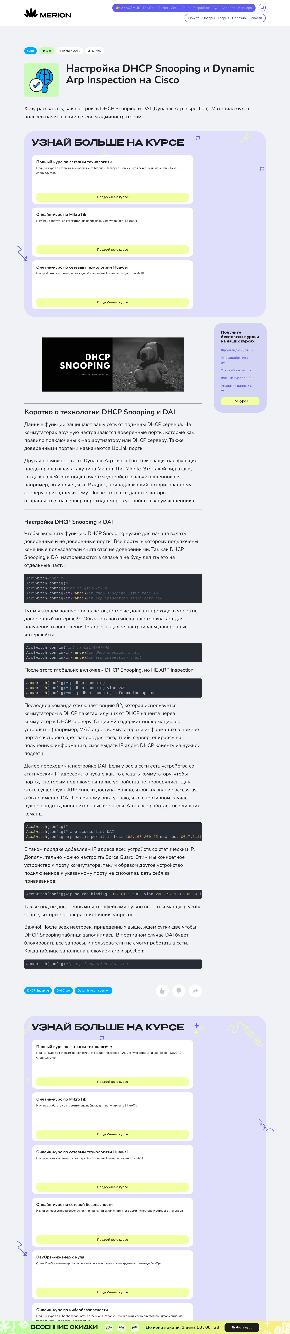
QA (220, 8)
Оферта (232, 1214)
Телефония (64, 1223)
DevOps (159, 8)
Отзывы (232, 1245)
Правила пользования (240, 1226)
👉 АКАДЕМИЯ (140, 8)
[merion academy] (47, 12)
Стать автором (134, 1251)
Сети (182, 8)
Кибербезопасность (69, 1205)
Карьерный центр (136, 1236)
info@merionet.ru (69, 1291)
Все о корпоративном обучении (138, 1219)
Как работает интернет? (242, 1089)
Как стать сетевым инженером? (66, 1090)
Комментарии (145, 1149)
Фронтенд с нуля (237, 245)
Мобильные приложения (188, 1241)
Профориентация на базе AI (189, 1223)
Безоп (172, 8)
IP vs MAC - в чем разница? (159, 1089)
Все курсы (240, 295)
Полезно (241, 17)
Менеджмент (65, 1235)
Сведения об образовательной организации (245, 1207)
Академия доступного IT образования (195, 1205)
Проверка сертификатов (187, 1235)
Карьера (246, 8)
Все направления (34, 1205)
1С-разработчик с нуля (240, 255)
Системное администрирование (36, 1225)
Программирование (36, 1211)
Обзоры (214, 17)
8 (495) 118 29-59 (71, 1277)
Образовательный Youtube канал (192, 1217)
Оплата (231, 1232)
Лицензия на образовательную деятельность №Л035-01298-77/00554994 (180, 1283)
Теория (227, 17)
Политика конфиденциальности (246, 1220)
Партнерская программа (140, 1211)
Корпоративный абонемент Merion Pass (142, 1228)
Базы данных (65, 1217)
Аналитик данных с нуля (240, 283)
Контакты (131, 1205)
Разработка (207, 8)
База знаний (180, 1211)
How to (201, 17)
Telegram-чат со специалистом (36, 1293)
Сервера (231, 8)
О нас (230, 1239)
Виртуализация (67, 1211)
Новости (256, 17)
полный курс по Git (238, 272)
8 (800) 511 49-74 (37, 1277)
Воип (192, 8)
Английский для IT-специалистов (137, 1244)
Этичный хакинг (236, 265)
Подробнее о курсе (68, 197)
